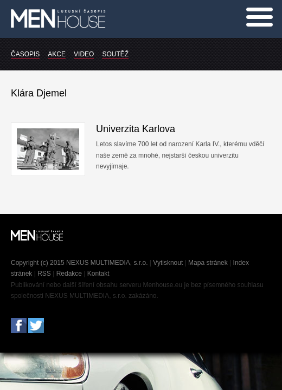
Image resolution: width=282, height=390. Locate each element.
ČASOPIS (25, 54)
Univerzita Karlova (135, 128)
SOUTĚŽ (115, 54)
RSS (44, 273)
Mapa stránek (208, 262)
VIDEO (84, 54)
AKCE (57, 54)
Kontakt (98, 273)
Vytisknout (168, 262)
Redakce (69, 273)
